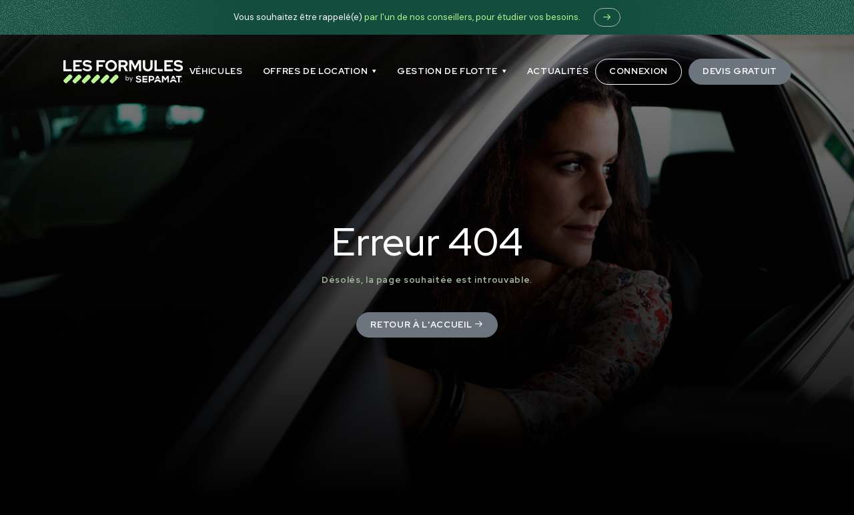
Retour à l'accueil (426, 324)
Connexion (638, 71)
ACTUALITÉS (558, 71)
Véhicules (216, 71)
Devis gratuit (740, 71)
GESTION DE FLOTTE (447, 71)
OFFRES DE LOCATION (315, 71)
